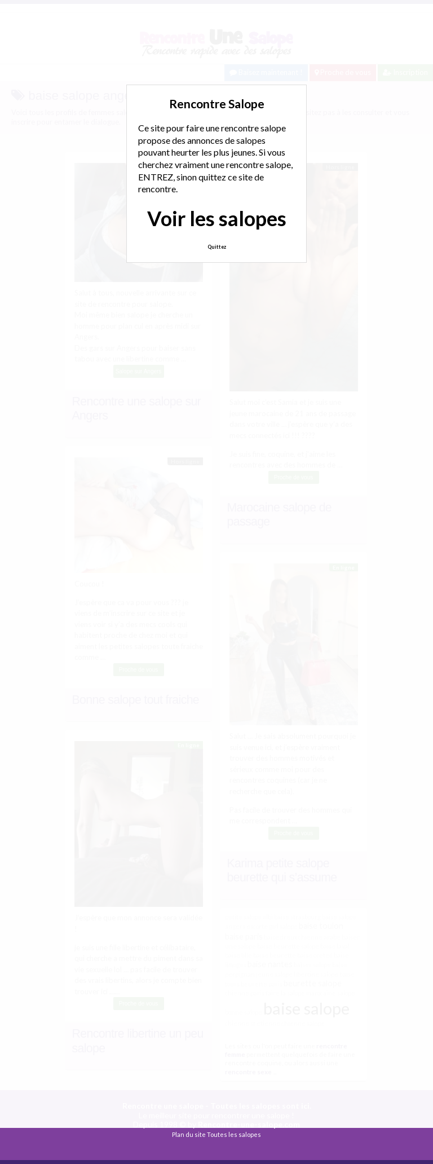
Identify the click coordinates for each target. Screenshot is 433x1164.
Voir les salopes (216, 218)
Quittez (216, 247)
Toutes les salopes (234, 1134)
